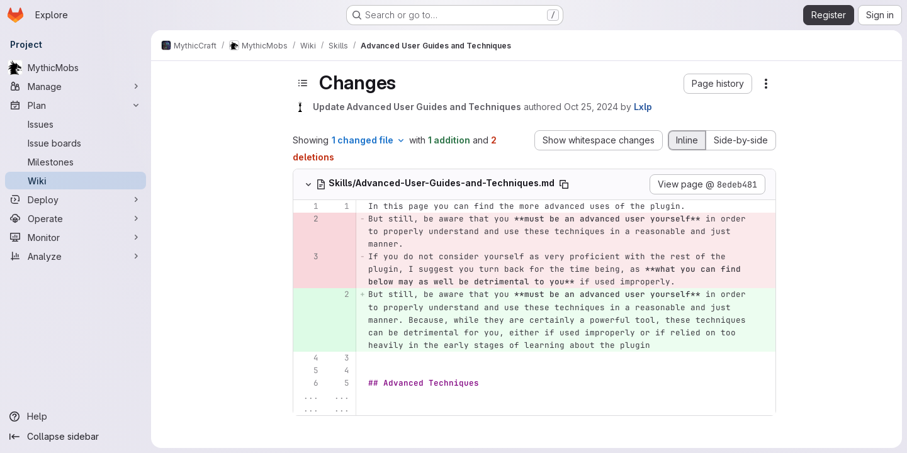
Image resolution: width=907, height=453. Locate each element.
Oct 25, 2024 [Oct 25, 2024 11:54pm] (591, 106)
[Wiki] (75, 180)
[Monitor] (75, 237)
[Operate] (75, 218)
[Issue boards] (75, 143)
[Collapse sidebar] (75, 436)
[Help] (75, 416)
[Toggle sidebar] (303, 83)
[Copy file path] (564, 184)
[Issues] (75, 124)
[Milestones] (75, 162)
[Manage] (75, 86)
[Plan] (75, 105)
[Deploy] (75, 199)
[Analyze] (75, 256)
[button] (718, 84)
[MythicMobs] (75, 67)
